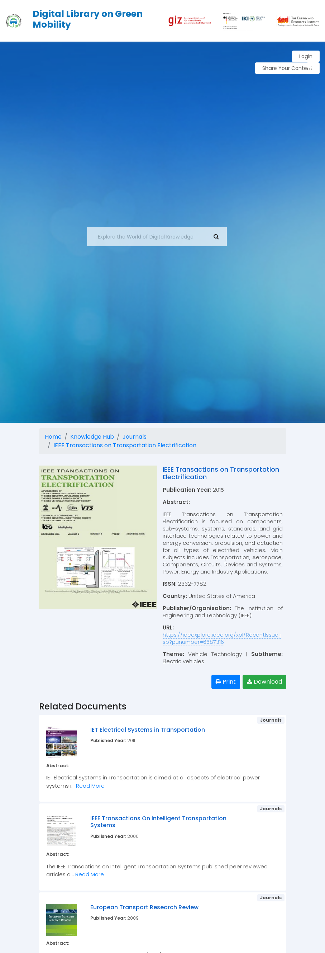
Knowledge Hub (92, 437)
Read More (90, 785)
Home (53, 437)
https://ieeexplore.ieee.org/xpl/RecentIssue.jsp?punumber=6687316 (222, 638)
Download (264, 682)
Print (226, 682)
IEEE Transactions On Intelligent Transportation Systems (158, 821)
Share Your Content (287, 68)
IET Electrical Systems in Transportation (147, 730)
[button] (312, 63)
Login (306, 56)
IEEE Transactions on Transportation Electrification (124, 445)
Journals (135, 437)
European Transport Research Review (144, 907)
